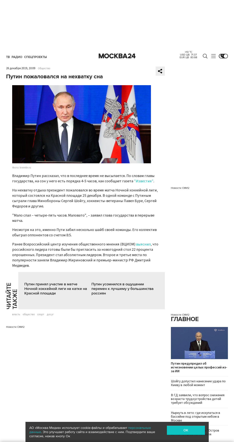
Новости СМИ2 (15, 327)
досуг (50, 314)
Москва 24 (117, 56)
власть (16, 314)
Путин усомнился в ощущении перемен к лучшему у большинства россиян (122, 289)
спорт (40, 314)
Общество (44, 68)
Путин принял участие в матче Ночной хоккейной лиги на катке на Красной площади (55, 289)
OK (185, 430)
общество (29, 314)
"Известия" (143, 181)
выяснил (143, 244)
